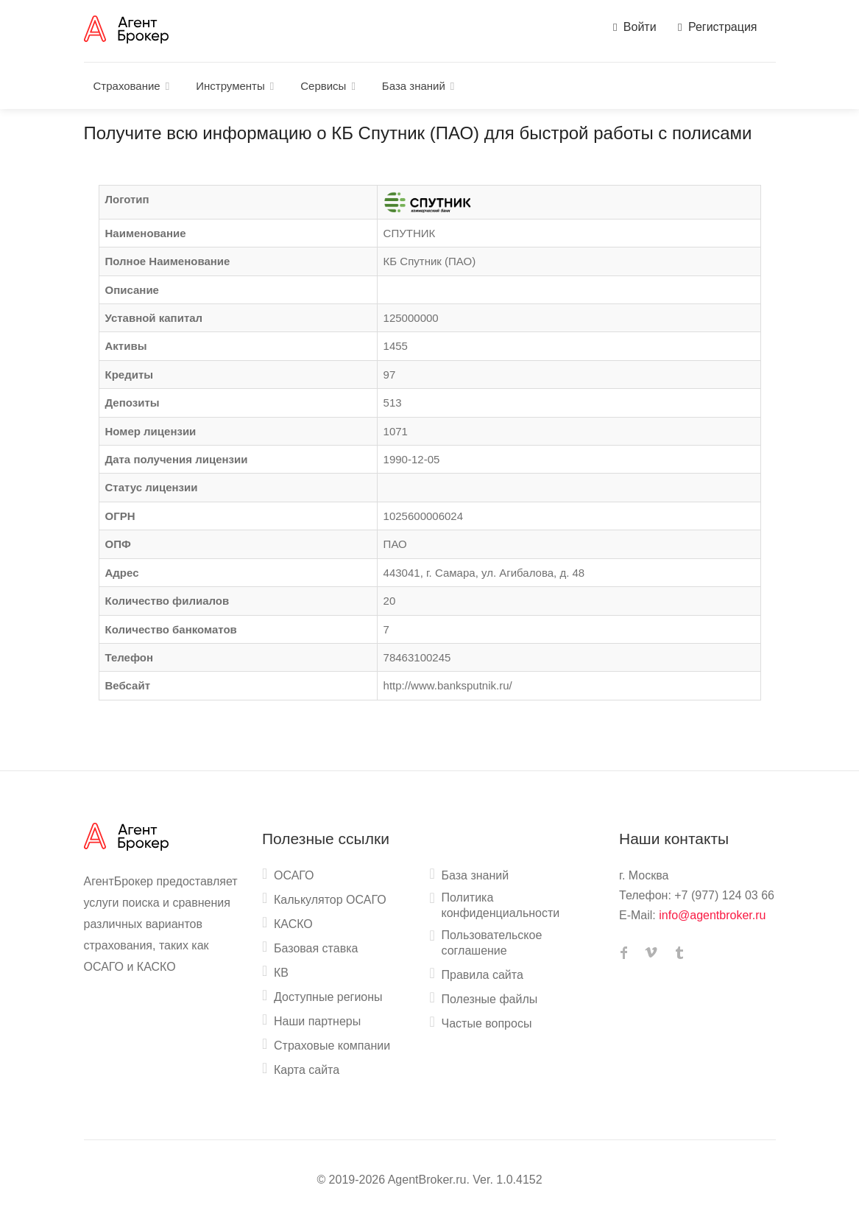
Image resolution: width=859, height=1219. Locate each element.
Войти (635, 27)
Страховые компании (332, 1045)
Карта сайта (306, 1070)
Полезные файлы (490, 999)
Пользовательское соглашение (492, 943)
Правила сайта (482, 975)
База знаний (413, 86)
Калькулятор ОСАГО (330, 899)
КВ (281, 972)
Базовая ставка (316, 948)
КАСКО (293, 924)
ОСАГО (294, 875)
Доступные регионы (328, 997)
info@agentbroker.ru (712, 915)
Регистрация (717, 27)
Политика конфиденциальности (501, 905)
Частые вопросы (487, 1023)
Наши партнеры (317, 1021)
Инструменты (230, 86)
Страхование (126, 86)
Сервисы (323, 86)
